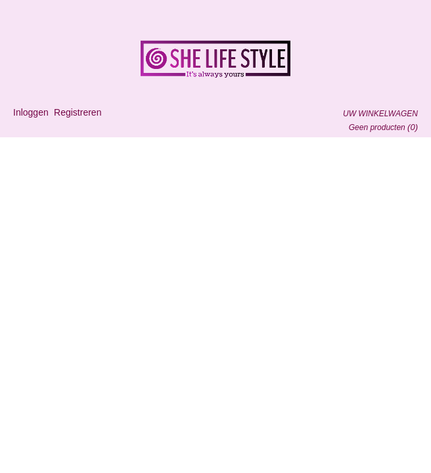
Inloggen (31, 112)
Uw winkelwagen (380, 113)
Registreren (77, 112)
